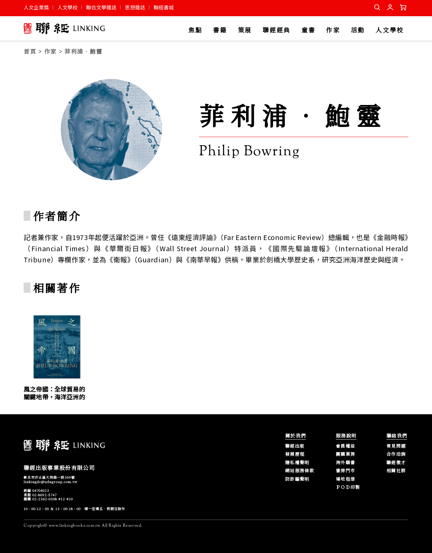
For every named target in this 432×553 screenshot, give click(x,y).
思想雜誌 (135, 7)
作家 (333, 30)
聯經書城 (164, 7)
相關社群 (396, 470)
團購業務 (345, 454)
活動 (358, 30)
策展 (245, 30)
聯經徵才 (396, 462)
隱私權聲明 (297, 462)
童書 (308, 30)
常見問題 (396, 446)
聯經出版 (294, 446)
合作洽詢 (396, 454)
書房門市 (345, 470)
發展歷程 (294, 454)
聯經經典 (277, 30)
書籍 (220, 30)
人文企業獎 (36, 7)
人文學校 (67, 7)
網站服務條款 (299, 470)
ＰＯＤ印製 (348, 487)
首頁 (30, 51)
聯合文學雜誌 (101, 7)
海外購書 (345, 462)
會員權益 (345, 446)
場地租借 (345, 479)
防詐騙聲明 (297, 479)
